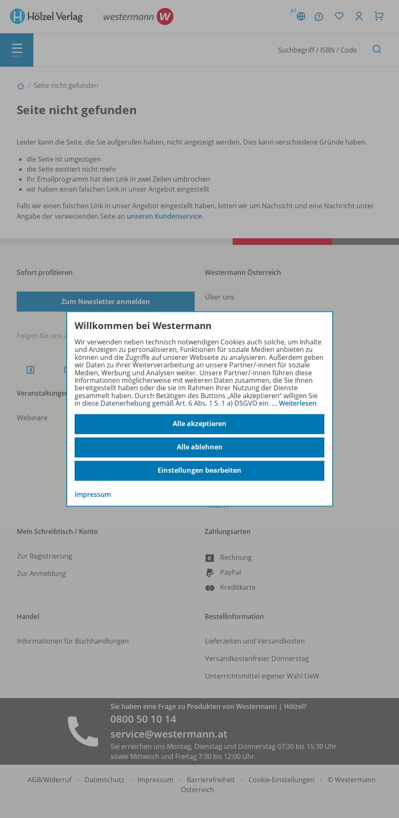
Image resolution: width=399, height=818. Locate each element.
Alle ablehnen (200, 447)
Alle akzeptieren (199, 424)
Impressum (93, 494)
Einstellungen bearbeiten (199, 470)
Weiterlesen (297, 403)
